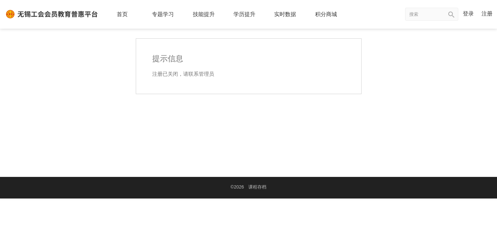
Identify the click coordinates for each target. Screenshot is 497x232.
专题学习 (163, 14)
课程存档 (257, 186)
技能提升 (204, 14)
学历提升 (244, 14)
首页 (122, 14)
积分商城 (326, 14)
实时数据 (285, 14)
